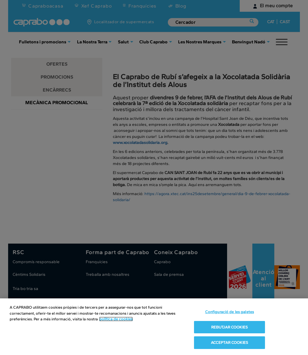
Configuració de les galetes (229, 312)
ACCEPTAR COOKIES (229, 342)
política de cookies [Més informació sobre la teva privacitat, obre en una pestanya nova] (116, 319)
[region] (154, 326)
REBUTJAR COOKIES (229, 327)
